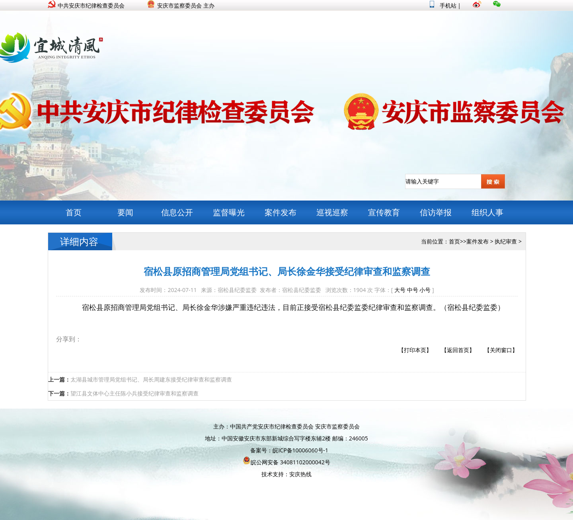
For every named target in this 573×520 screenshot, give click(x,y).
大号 (399, 290)
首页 (74, 212)
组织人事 (487, 212)
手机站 (443, 5)
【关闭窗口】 (501, 350)
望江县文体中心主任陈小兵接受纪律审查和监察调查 (134, 393)
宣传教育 (384, 212)
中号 (412, 290)
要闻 (125, 212)
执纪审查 (506, 241)
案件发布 (280, 212)
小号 (425, 290)
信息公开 (177, 212)
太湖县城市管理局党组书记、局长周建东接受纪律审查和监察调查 (151, 379)
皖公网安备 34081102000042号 (286, 462)
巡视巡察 (332, 212)
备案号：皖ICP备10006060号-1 (289, 450)
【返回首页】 (458, 350)
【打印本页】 (415, 350)
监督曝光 (229, 212)
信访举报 (436, 212)
